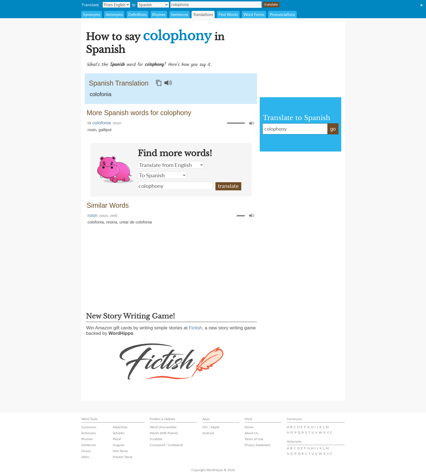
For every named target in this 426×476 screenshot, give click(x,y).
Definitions (137, 14)
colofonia (100, 94)
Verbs (85, 457)
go (333, 129)
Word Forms (253, 14)
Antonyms (114, 14)
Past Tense (120, 451)
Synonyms (91, 14)
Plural (117, 439)
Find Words (228, 14)
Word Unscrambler (163, 427)
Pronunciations (282, 14)
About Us (251, 433)
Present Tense (122, 457)
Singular (118, 445)
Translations (203, 14)
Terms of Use (254, 439)
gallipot (105, 129)
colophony (216, 4)
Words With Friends (164, 433)
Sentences (179, 14)
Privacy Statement (257, 445)
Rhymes (158, 14)
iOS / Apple (210, 427)
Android (208, 433)
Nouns (86, 451)
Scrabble (156, 439)
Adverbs (118, 433)
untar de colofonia (136, 222)
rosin (91, 129)
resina (111, 222)
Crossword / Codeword (166, 445)
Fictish (195, 327)
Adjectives (120, 427)
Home (249, 427)
